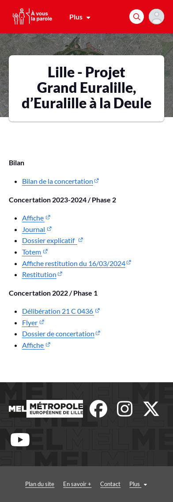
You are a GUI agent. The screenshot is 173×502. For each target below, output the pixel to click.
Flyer (30, 322)
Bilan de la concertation (57, 181)
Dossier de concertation (58, 333)
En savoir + (77, 483)
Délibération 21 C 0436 (58, 311)
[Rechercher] (136, 16)
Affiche (33, 217)
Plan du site (39, 483)
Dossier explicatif (49, 240)
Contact (110, 483)
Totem (32, 251)
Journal (34, 229)
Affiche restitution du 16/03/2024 (73, 263)
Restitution (39, 274)
